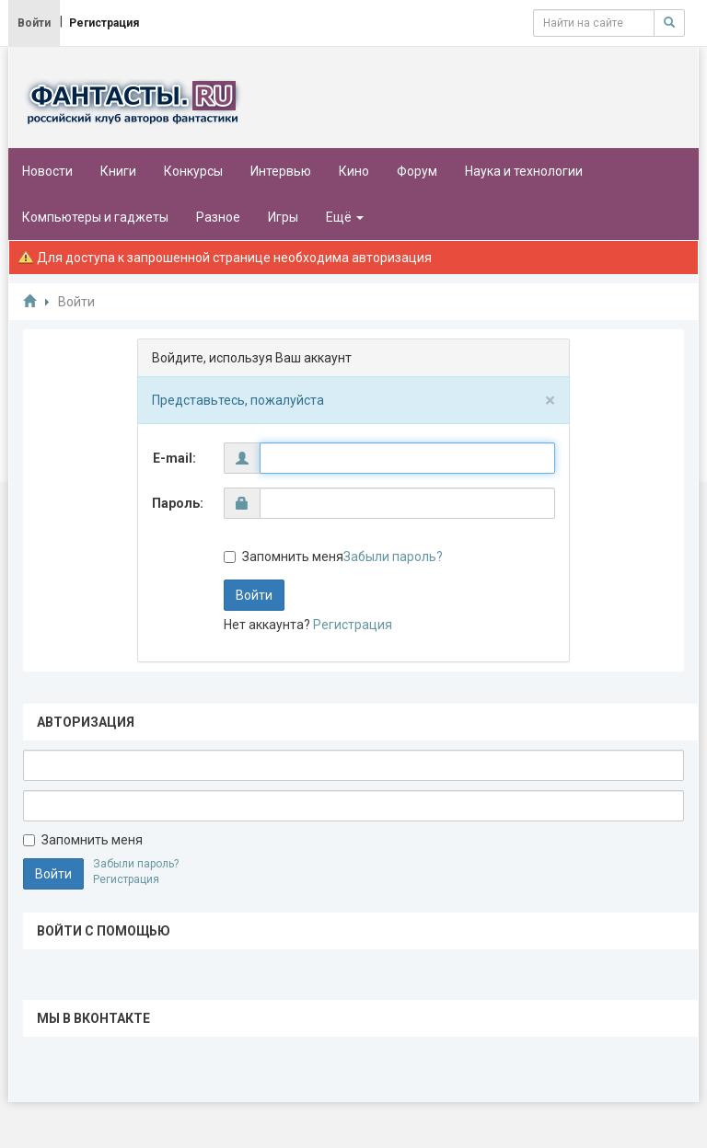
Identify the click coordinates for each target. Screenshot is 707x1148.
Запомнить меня (283, 556)
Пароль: (177, 503)
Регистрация (352, 624)
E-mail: (174, 458)
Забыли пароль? (393, 556)
